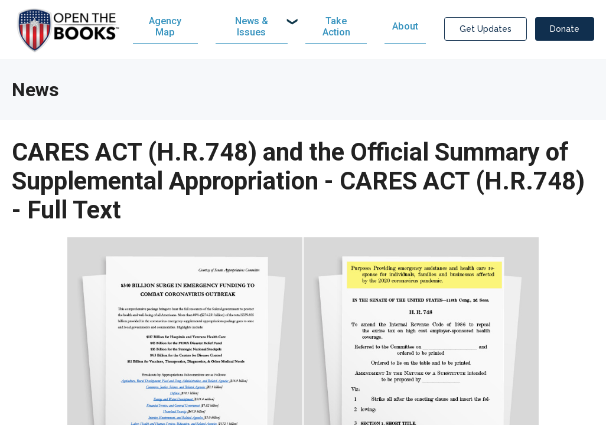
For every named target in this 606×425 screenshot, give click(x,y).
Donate (564, 30)
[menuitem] (255, 28)
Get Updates (485, 30)
